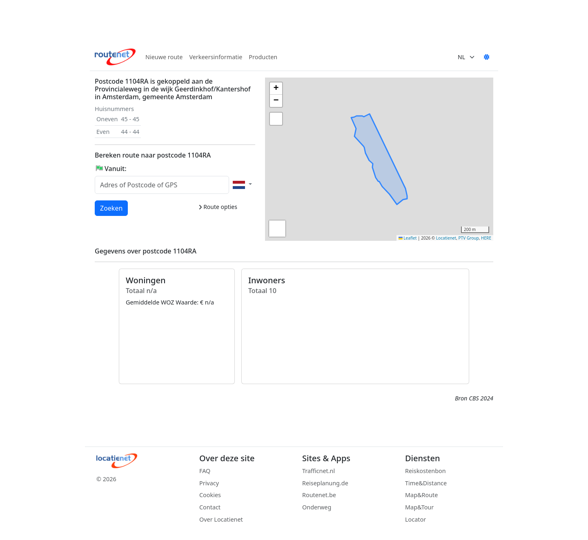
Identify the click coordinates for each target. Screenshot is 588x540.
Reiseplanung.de (325, 483)
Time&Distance (426, 483)
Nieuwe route (164, 57)
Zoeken (112, 208)
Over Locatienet (221, 519)
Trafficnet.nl (318, 471)
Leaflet (408, 238)
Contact (209, 507)
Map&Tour (419, 507)
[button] (384, 138)
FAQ (204, 471)
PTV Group (469, 238)
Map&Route (421, 495)
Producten (263, 57)
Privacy (209, 483)
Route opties (217, 207)
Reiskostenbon (425, 471)
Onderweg (316, 507)
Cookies (210, 495)
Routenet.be (319, 495)
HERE (486, 238)
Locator (415, 519)
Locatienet (446, 238)
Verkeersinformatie (215, 57)
